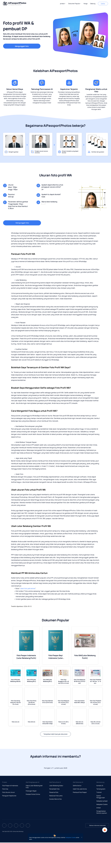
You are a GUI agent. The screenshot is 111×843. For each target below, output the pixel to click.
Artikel (98, 808)
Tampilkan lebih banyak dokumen (55, 734)
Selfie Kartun (77, 786)
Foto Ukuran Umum (8, 792)
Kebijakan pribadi (101, 801)
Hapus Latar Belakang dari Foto (34, 786)
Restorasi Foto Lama (55, 796)
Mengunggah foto (22, 46)
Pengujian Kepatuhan (9, 796)
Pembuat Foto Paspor (80, 792)
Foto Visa (5, 789)
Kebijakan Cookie (101, 804)
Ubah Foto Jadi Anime (80, 789)
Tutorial (98, 792)
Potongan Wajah (31, 791)
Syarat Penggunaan (100, 797)
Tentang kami (100, 789)
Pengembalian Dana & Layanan (101, 812)
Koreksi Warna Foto (55, 799)
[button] (63, 4)
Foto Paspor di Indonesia (10, 786)
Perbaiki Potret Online (33, 794)
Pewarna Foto (53, 792)
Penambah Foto (54, 789)
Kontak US (99, 786)
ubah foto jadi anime (27, 588)
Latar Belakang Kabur (56, 786)
